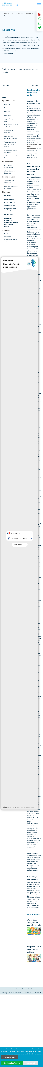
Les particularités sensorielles (10, 210)
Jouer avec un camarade (9, 181)
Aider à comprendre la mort (11, 157)
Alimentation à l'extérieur (9, 172)
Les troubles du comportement (10, 204)
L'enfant (28, 13)
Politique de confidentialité (11, 993)
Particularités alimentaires (8, 166)
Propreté (7, 104)
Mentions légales (27, 989)
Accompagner (17, 13)
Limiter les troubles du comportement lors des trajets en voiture (11, 222)
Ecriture (7, 111)
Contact (38, 993)
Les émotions (9, 199)
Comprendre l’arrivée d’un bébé (10, 137)
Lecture (6, 108)
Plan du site (14, 989)
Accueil (7, 13)
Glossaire (28, 993)
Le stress (7, 195)
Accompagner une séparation (10, 151)
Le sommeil (8, 214)
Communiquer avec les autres (11, 187)
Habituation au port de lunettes (11, 126)
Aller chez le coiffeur (8, 131)
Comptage (7, 115)
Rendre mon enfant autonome (10, 235)
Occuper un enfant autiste (10, 241)
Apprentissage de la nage (11, 120)
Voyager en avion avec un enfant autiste (10, 144)
